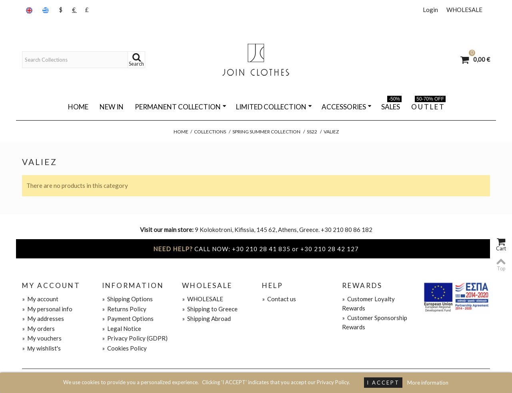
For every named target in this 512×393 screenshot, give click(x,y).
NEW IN (112, 107)
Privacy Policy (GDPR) (135, 338)
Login (430, 9)
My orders (38, 328)
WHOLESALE (464, 9)
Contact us (279, 298)
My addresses (43, 318)
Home (78, 107)
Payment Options (128, 318)
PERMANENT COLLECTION (180, 107)
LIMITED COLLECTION (274, 107)
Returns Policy (124, 308)
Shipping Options (127, 298)
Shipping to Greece (210, 308)
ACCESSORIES (347, 107)
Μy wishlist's (41, 348)
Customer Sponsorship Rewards (374, 322)
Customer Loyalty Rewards (368, 303)
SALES (391, 105)
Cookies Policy (124, 348)
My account (40, 298)
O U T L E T (428, 105)
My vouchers (42, 338)
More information (427, 382)
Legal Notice (121, 328)
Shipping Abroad (206, 318)
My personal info (47, 308)
